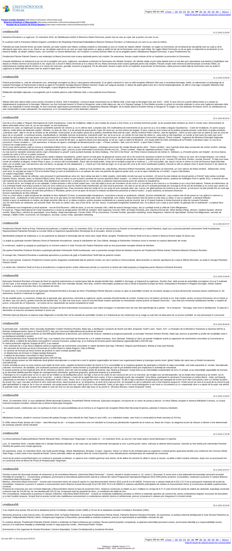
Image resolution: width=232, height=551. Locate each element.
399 (209, 12)
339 (180, 12)
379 (184, 12)
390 (200, 12)
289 (176, 12)
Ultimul (225, 12)
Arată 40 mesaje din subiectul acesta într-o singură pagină (208, 15)
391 (204, 12)
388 (192, 12)
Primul (168, 12)
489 (217, 12)
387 (188, 12)
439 (213, 12)
